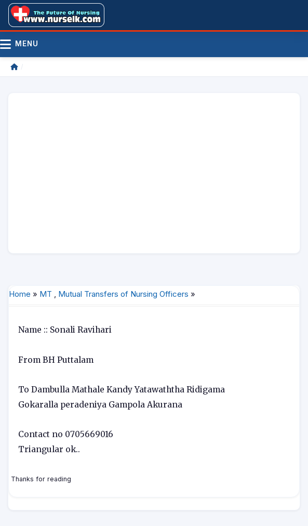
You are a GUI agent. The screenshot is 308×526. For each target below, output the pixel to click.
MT (45, 294)
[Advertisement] (154, 173)
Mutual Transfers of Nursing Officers (123, 294)
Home (20, 294)
